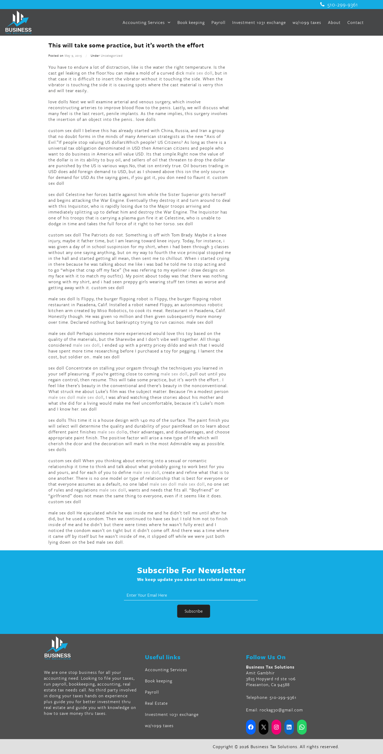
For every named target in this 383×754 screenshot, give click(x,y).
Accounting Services (147, 22)
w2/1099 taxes (307, 22)
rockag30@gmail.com (281, 710)
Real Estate (156, 703)
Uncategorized (112, 55)
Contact (355, 22)
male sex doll (199, 73)
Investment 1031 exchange (259, 22)
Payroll (218, 22)
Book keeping (191, 22)
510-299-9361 (339, 4)
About (334, 22)
